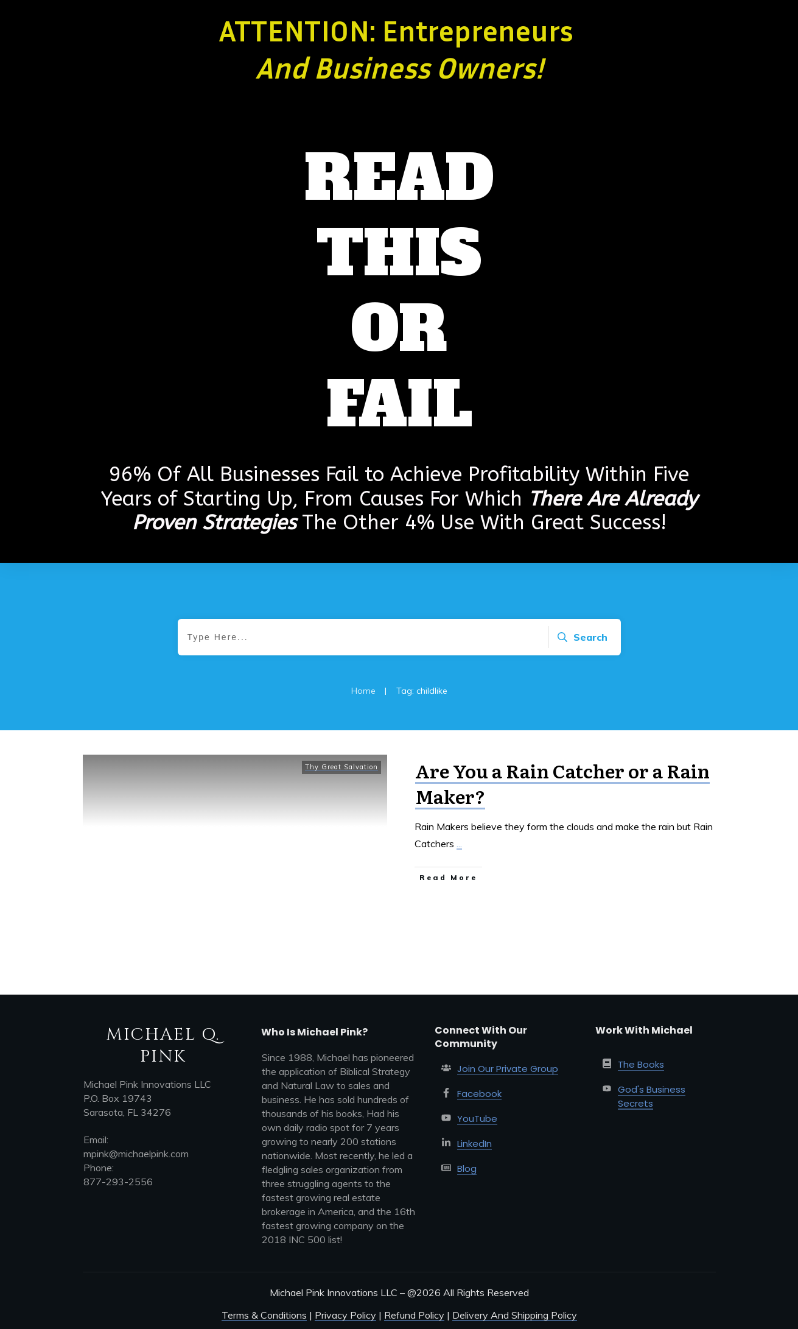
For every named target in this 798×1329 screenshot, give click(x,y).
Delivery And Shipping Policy (514, 1315)
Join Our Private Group (507, 1068)
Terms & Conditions (264, 1315)
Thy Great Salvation (341, 767)
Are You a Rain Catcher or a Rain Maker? (562, 783)
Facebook (479, 1093)
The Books (641, 1064)
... (459, 843)
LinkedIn (474, 1143)
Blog (467, 1168)
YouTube (477, 1118)
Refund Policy (414, 1315)
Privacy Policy (345, 1315)
